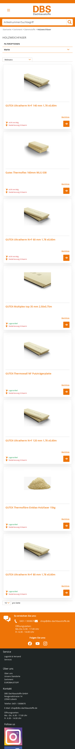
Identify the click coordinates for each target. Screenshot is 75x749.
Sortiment (18, 29)
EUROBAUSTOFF (11, 682)
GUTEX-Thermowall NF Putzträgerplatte (28, 373)
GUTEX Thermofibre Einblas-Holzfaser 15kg (30, 507)
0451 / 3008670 (27, 621)
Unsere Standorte (12, 676)
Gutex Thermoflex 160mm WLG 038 (26, 172)
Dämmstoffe (30, 29)
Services (8, 659)
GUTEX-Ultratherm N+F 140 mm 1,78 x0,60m (31, 105)
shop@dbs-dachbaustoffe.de (55, 621)
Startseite (7, 29)
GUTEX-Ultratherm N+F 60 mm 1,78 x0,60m (30, 239)
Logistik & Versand (12, 656)
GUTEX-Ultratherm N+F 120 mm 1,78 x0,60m (31, 440)
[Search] (69, 22)
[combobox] (34, 22)
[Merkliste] (37, 117)
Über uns (8, 673)
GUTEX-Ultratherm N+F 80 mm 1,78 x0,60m (30, 574)
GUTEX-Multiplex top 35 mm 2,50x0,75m (29, 306)
